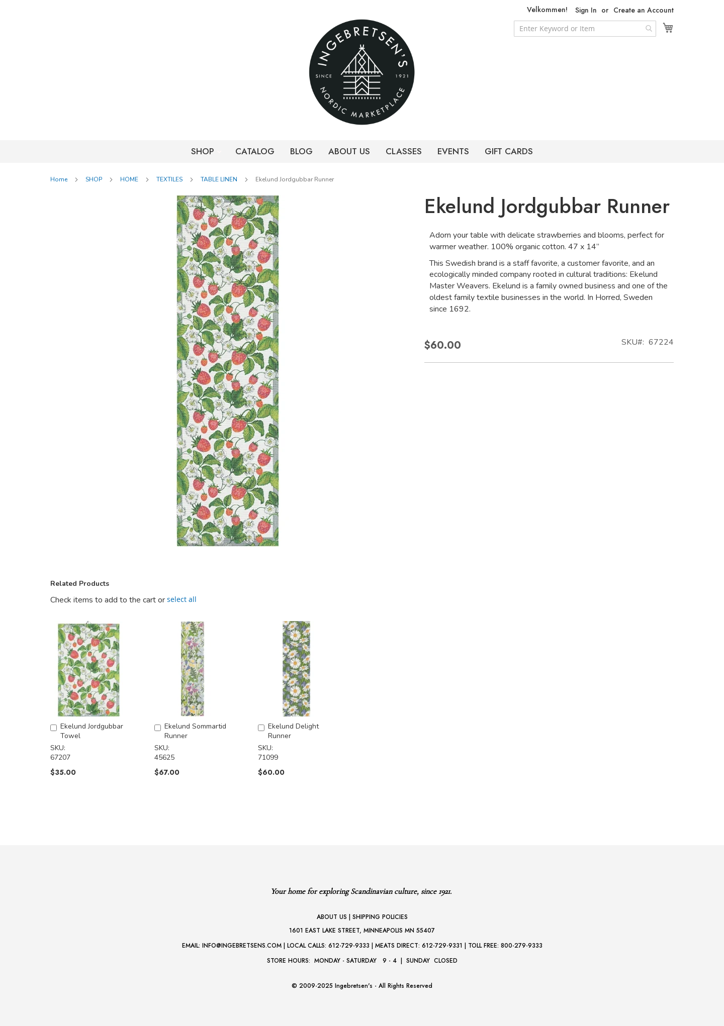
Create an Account (643, 10)
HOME (129, 179)
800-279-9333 (521, 945)
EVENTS (453, 151)
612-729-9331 (442, 945)
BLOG (301, 151)
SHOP (204, 151)
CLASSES (404, 151)
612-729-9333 (349, 945)
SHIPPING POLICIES (380, 916)
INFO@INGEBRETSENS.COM (242, 945)
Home (58, 179)
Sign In (586, 10)
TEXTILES (169, 179)
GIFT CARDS (509, 151)
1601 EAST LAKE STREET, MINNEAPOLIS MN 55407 (362, 930)
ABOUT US (349, 151)
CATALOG (255, 151)
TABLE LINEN (219, 179)
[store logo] (362, 72)
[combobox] (585, 29)
